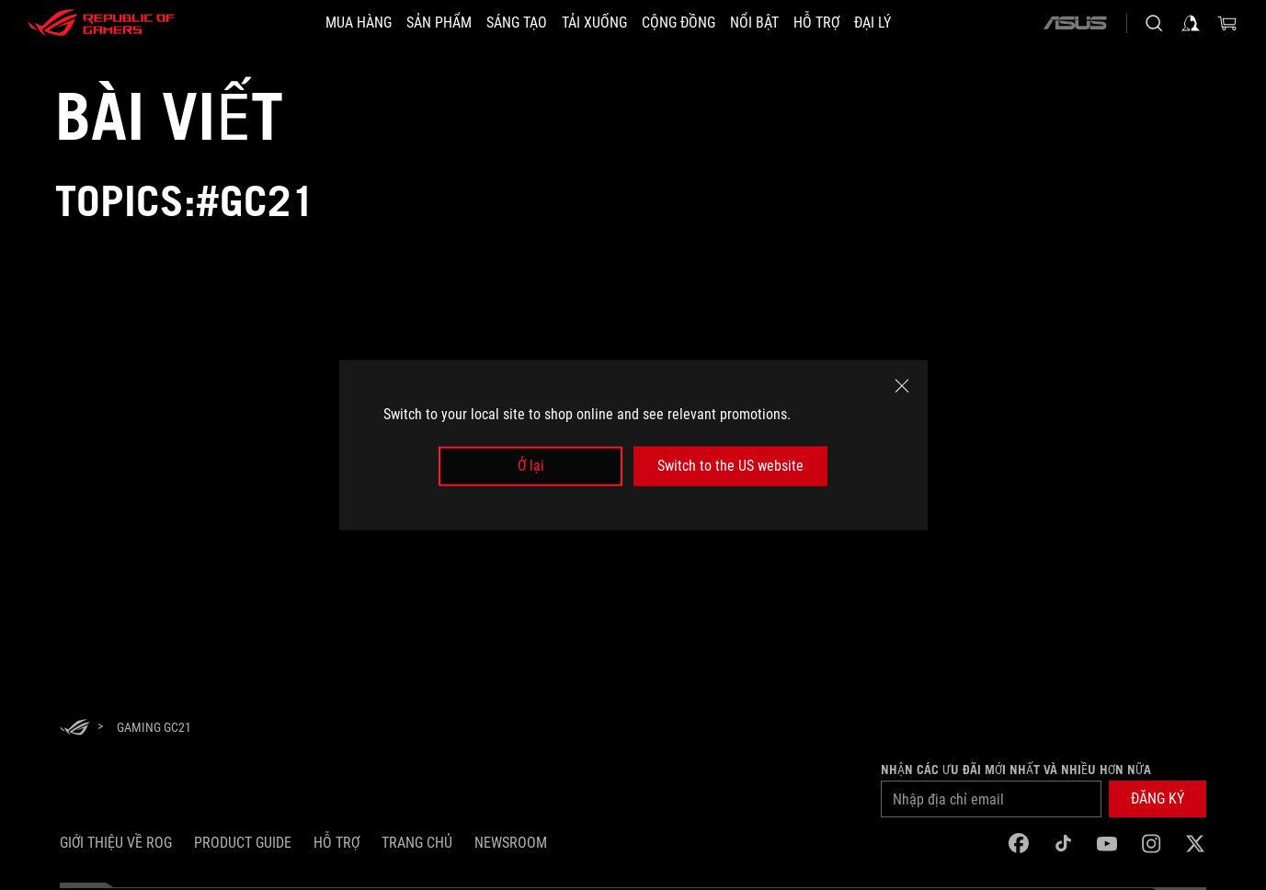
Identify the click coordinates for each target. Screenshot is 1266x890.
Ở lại (531, 465)
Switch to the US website (730, 465)
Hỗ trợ (336, 842)
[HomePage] (74, 728)
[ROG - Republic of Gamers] (101, 23)
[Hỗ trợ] (816, 23)
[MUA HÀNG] (358, 23)
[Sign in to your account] (1191, 23)
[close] (902, 386)
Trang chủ (417, 842)
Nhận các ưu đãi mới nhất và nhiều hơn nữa (1016, 769)
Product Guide (242, 842)
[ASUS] (1075, 23)
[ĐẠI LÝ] (872, 23)
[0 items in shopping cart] (1227, 23)
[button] (439, 23)
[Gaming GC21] (154, 727)
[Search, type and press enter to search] (1154, 23)
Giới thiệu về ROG (116, 842)
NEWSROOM (510, 842)
